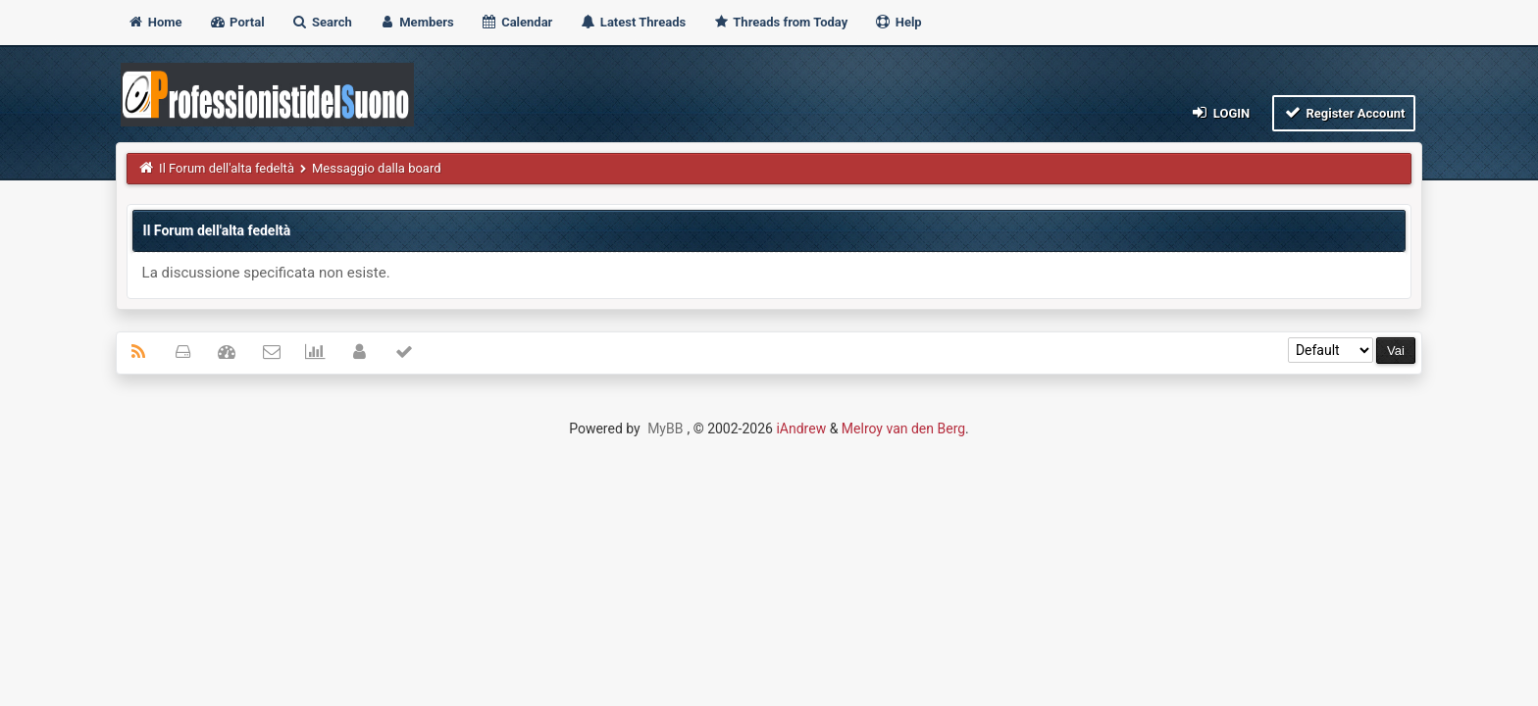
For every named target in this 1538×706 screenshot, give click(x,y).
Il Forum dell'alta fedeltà (226, 168)
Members (416, 22)
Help (897, 22)
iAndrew (801, 428)
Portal (237, 22)
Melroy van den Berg (903, 428)
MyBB (665, 428)
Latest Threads (633, 22)
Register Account (1344, 112)
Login (1220, 112)
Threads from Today (779, 22)
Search (321, 22)
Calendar (516, 22)
